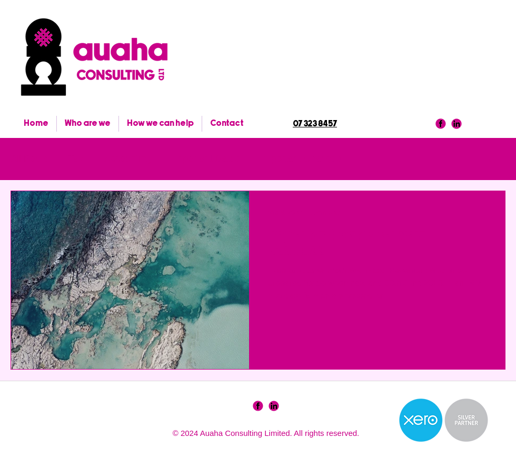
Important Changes (301, 158)
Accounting (127, 158)
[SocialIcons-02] (274, 406)
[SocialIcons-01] (258, 406)
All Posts (29, 158)
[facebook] (440, 123)
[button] (492, 160)
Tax (75, 158)
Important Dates (206, 158)
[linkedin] (456, 123)
